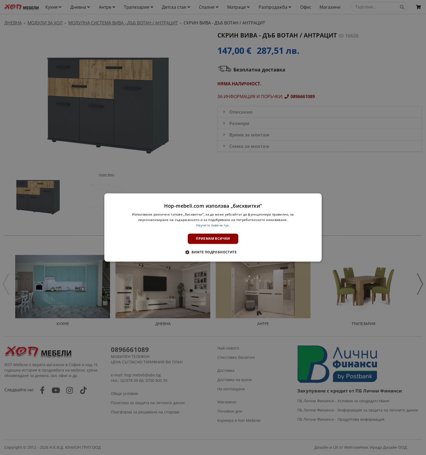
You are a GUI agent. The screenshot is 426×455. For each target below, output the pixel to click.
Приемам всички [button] (213, 238)
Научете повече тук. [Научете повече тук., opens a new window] (213, 225)
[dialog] (213, 227)
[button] (213, 252)
